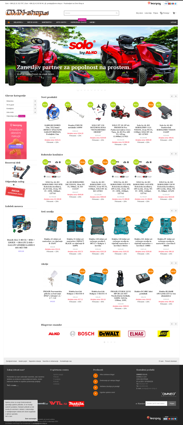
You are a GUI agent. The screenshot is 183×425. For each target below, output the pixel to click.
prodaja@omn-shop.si (54, 3)
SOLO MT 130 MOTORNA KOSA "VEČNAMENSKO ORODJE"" (98, 128)
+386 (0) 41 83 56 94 (36, 3)
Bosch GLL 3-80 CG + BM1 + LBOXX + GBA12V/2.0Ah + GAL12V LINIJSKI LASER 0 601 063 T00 (21, 243)
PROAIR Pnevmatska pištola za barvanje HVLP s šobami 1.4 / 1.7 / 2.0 (52, 294)
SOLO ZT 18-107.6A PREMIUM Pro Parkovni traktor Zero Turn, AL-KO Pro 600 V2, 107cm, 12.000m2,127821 (120, 131)
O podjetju (56, 379)
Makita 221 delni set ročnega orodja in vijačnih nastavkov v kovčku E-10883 (143, 242)
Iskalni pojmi (23, 361)
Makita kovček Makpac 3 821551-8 (98, 292)
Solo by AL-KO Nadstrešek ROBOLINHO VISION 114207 (166, 128)
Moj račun (139, 13)
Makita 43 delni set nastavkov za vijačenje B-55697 (52, 241)
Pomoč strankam (171, 361)
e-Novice (140, 403)
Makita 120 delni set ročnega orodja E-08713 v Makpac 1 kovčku (98, 242)
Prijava (155, 13)
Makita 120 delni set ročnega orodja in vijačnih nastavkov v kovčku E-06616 (121, 242)
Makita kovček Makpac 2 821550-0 (75, 292)
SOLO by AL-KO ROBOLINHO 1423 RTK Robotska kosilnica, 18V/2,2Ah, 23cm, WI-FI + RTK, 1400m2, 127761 (143, 187)
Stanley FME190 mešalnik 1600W (75, 126)
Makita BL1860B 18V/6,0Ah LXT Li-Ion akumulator (166, 293)
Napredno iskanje (35, 361)
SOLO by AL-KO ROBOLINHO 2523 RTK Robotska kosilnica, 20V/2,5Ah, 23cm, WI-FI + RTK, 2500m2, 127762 (121, 187)
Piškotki (56, 377)
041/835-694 (143, 386)
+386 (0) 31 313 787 (16, 3)
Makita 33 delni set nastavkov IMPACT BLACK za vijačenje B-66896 (75, 242)
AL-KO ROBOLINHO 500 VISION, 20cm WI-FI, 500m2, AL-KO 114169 (75, 185)
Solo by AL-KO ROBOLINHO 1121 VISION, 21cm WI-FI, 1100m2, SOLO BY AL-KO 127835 (143, 129)
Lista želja (148, 13)
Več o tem (8, 416)
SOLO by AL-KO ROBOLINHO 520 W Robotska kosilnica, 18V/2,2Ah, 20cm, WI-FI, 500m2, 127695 (166, 186)
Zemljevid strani (11, 361)
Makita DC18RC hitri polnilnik (143, 292)
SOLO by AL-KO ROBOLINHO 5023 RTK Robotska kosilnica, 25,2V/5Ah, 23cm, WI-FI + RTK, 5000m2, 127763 (52, 187)
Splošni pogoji (58, 374)
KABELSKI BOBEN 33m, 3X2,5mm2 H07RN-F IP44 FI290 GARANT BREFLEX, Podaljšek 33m (53, 129)
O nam (161, 361)
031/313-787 (143, 384)
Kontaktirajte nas (66, 361)
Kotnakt (56, 381)
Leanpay (56, 384)
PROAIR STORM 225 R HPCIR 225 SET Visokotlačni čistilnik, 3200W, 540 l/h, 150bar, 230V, (121, 296)
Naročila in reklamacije (50, 361)
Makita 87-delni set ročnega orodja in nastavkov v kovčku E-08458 (166, 242)
